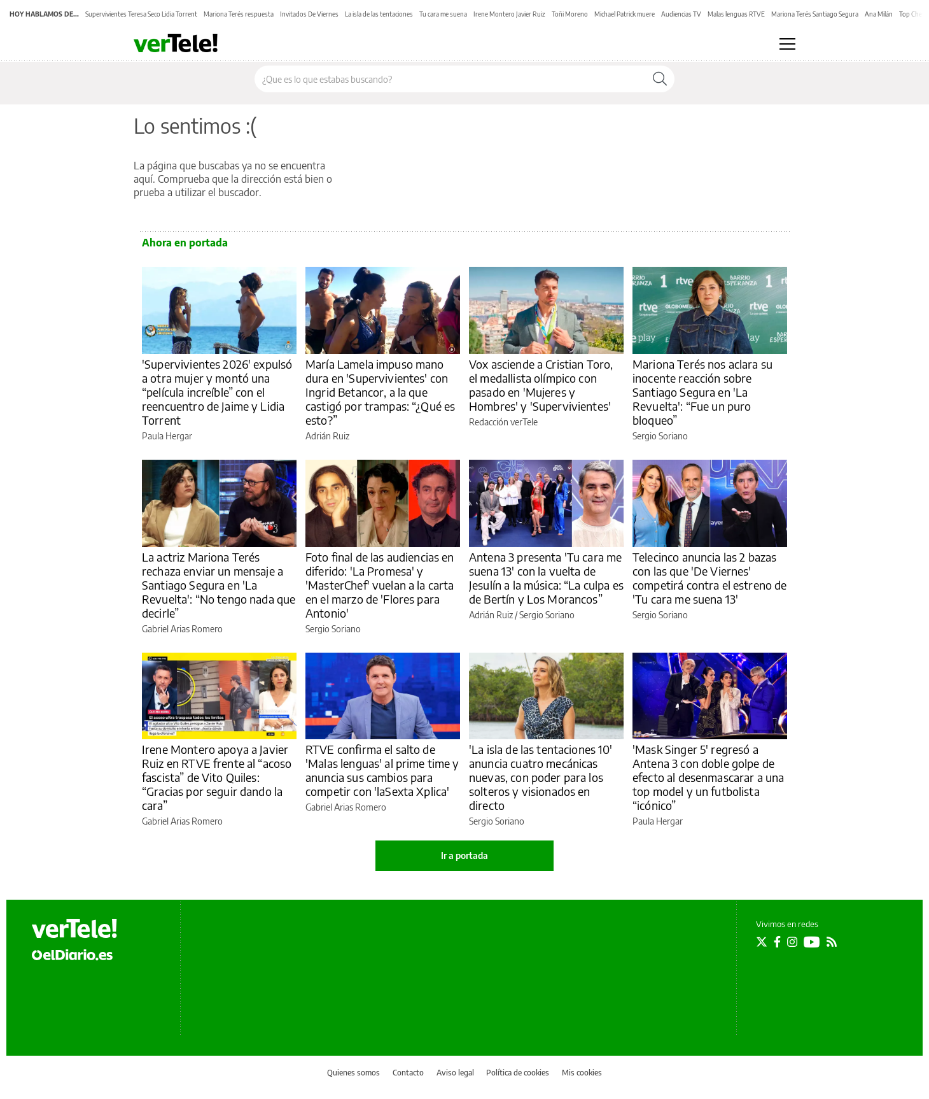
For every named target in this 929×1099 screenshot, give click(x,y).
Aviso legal (455, 1072)
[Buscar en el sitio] (450, 79)
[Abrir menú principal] (787, 44)
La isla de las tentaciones (379, 14)
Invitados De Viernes (309, 14)
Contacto (408, 1072)
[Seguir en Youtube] (812, 941)
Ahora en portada (185, 242)
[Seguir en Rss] (832, 941)
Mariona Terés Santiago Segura (814, 14)
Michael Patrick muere (624, 14)
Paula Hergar (167, 435)
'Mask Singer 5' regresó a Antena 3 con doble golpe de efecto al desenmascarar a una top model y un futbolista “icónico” (708, 777)
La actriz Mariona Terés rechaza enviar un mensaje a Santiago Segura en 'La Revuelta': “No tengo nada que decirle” (218, 585)
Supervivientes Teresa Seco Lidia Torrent (141, 14)
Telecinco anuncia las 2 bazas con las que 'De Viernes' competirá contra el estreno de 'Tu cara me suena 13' (709, 578)
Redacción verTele (503, 421)
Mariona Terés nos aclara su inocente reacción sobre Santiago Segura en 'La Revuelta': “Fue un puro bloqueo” (702, 392)
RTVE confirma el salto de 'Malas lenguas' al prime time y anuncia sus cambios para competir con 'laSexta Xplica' (382, 770)
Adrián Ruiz (327, 435)
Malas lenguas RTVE (736, 14)
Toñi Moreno (570, 14)
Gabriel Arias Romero (182, 628)
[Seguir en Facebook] (777, 941)
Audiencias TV (681, 14)
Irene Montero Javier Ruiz (509, 14)
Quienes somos (353, 1072)
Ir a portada (464, 855)
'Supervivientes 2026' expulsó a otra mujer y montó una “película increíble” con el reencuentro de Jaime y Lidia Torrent (217, 392)
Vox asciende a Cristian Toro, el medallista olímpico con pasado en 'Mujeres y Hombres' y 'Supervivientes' (541, 385)
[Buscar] (659, 79)
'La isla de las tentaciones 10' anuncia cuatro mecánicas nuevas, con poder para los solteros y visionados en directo (541, 777)
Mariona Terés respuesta (239, 14)
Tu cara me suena (443, 14)
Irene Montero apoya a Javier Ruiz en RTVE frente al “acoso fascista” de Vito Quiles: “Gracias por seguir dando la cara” (216, 777)
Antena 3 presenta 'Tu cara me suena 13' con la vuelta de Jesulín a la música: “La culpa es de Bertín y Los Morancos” (546, 578)
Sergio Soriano (660, 435)
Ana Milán (879, 14)
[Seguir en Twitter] (761, 941)
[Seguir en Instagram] (792, 941)
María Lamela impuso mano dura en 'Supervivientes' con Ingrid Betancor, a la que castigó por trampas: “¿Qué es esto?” (380, 392)
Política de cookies (517, 1072)
